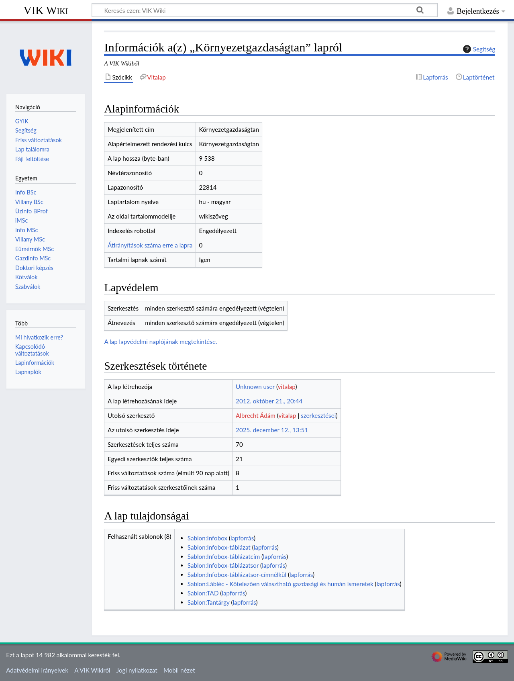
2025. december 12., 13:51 (272, 430)
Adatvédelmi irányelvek (37, 670)
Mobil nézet (179, 670)
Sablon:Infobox (207, 538)
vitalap (287, 386)
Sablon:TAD (203, 593)
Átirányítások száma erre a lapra (150, 245)
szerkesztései (318, 415)
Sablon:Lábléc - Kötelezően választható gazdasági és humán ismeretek (280, 583)
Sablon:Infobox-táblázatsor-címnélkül (237, 574)
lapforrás (242, 538)
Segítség (478, 49)
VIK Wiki (46, 10)
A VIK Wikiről (92, 670)
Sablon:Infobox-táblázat (219, 547)
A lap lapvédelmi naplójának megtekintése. (160, 341)
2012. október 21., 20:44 (269, 401)
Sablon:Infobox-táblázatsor (223, 565)
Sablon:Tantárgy (209, 602)
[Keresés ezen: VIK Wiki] (264, 10)
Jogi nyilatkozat (136, 670)
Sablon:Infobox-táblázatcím (224, 556)
